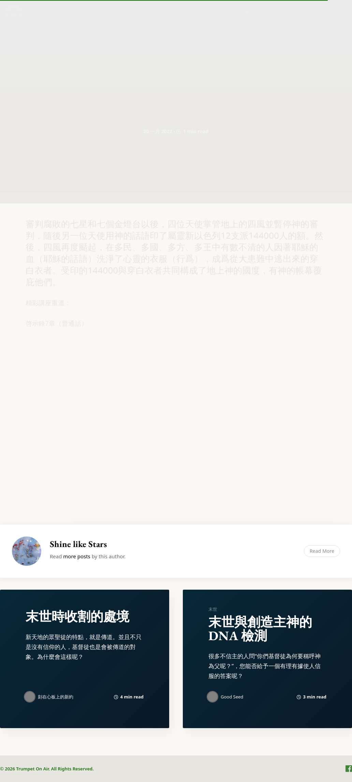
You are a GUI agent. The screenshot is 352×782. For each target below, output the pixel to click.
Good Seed (232, 697)
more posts (76, 556)
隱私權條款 (279, 13)
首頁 (206, 13)
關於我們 (239, 13)
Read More (322, 551)
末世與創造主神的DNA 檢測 (260, 629)
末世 (212, 609)
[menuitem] (206, 13)
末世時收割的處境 (77, 616)
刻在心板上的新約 (55, 697)
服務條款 (319, 13)
